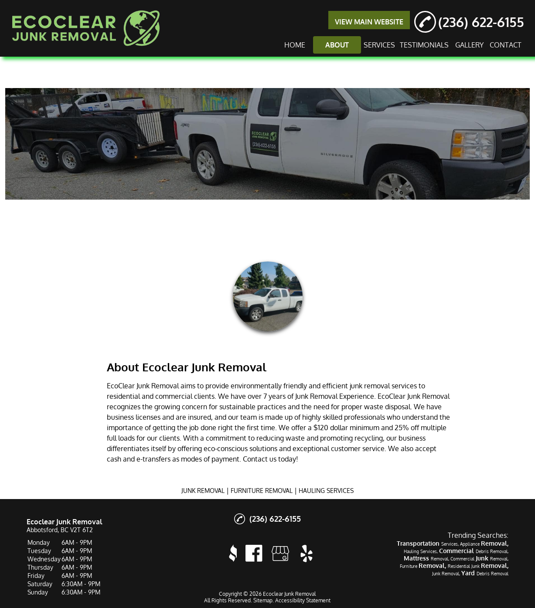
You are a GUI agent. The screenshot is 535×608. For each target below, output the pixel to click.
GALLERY (469, 45)
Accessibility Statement (303, 600)
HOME (294, 45)
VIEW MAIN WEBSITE (369, 21)
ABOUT (337, 45)
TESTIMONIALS (424, 45)
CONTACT (505, 45)
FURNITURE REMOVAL (262, 490)
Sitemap (263, 600)
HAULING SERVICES (326, 490)
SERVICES (379, 45)
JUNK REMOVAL (203, 490)
